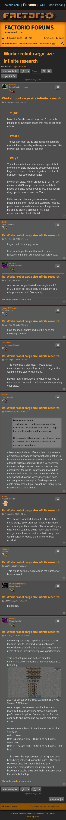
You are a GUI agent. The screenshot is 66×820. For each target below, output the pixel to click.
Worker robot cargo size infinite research (29, 57)
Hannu (5, 394)
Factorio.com (11, 4)
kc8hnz (5, 496)
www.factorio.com (14, 32)
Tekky (4, 222)
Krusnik (5, 549)
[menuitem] (14, 38)
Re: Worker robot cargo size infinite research (30, 235)
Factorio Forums (29, 27)
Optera (12, 263)
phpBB (24, 813)
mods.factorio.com (21, 299)
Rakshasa (6, 343)
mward (12, 85)
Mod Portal (56, 4)
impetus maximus (17, 584)
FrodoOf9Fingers (10, 308)
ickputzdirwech (20, 66)
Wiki (42, 4)
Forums (29, 5)
